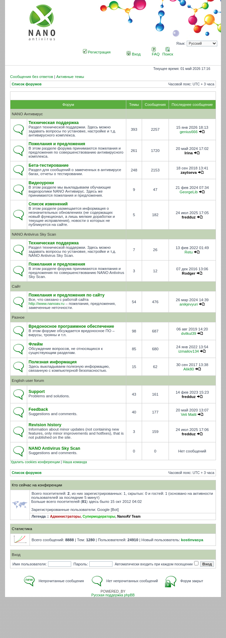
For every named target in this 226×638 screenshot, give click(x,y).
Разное (18, 317)
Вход (133, 54)
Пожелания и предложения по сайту (66, 295)
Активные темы (70, 77)
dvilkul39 (188, 333)
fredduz (189, 217)
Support (37, 391)
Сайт (16, 286)
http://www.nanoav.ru (46, 304)
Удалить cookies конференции (35, 462)
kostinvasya (192, 540)
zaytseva (189, 172)
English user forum (28, 380)
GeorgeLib (189, 192)
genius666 (188, 132)
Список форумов (27, 84)
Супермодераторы (99, 516)
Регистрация (97, 52)
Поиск (168, 52)
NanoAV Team (129, 516)
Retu (189, 252)
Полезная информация (53, 362)
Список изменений (48, 204)
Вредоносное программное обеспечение (71, 326)
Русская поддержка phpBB (113, 595)
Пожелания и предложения (57, 144)
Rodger (188, 273)
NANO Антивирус (27, 114)
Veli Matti (188, 414)
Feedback (38, 409)
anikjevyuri (189, 304)
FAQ (156, 52)
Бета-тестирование (49, 165)
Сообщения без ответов (31, 77)
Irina (189, 153)
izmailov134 (188, 351)
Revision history (45, 425)
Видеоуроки (41, 183)
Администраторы (65, 516)
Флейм (36, 344)
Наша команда (75, 462)
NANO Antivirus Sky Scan (34, 234)
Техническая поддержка (54, 122)
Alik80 (188, 369)
